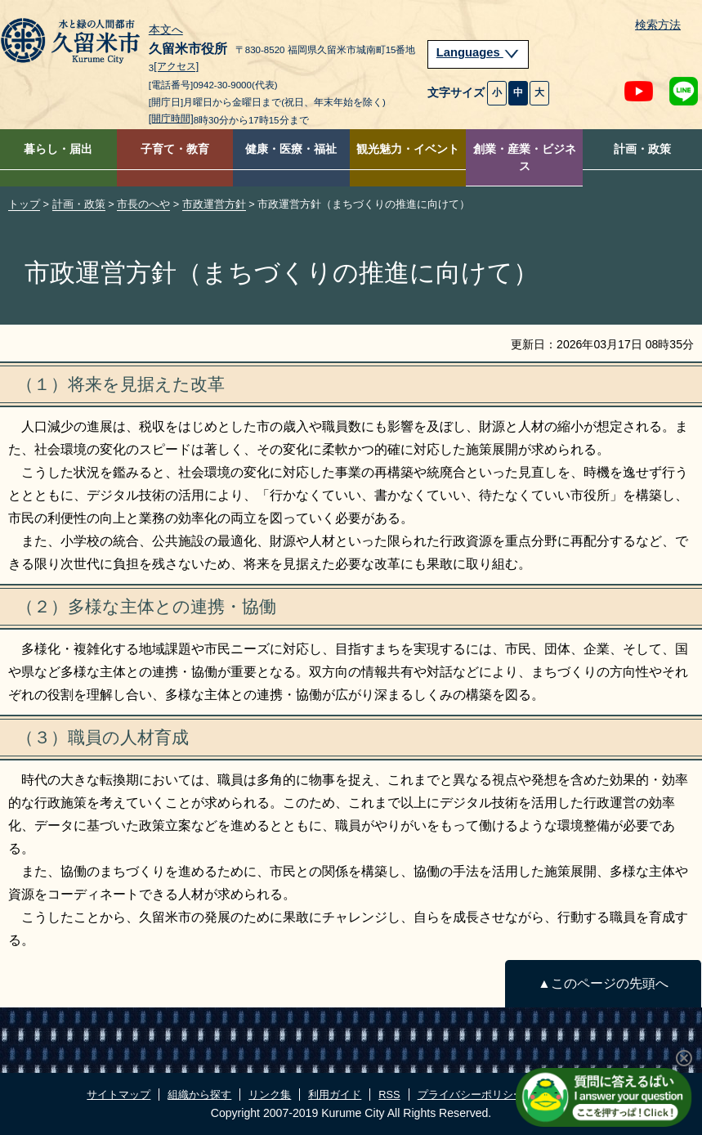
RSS (389, 1094)
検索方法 (658, 25)
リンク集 (269, 1094)
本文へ (166, 30)
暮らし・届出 (58, 149)
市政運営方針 (214, 204)
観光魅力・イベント (407, 149)
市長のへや (143, 204)
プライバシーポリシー (471, 1094)
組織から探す (199, 1094)
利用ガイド (334, 1094)
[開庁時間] (171, 118)
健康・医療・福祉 (291, 149)
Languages (478, 52)
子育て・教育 (175, 149)
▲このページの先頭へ (603, 983)
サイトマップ (118, 1094)
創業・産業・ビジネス (524, 158)
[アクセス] (176, 67)
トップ (24, 204)
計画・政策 (642, 149)
